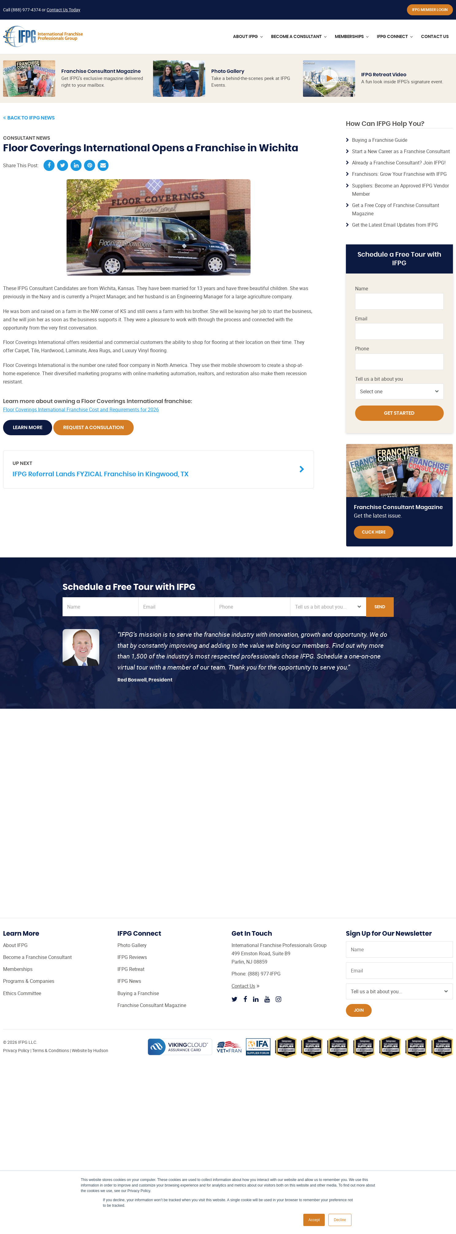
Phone (362, 349)
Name (361, 289)
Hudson (100, 1050)
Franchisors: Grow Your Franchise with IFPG (399, 174)
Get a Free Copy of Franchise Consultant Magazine (395, 209)
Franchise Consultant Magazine (101, 71)
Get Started (399, 413)
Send (379, 607)
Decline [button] (340, 1220)
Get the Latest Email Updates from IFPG (395, 224)
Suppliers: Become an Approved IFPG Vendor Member (400, 189)
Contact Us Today (63, 10)
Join (359, 1010)
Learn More (27, 427)
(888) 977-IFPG (264, 973)
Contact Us (245, 986)
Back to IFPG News (29, 117)
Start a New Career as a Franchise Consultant (401, 151)
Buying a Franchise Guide (379, 140)
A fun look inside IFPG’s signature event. (402, 81)
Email (361, 319)
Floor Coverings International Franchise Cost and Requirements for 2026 (81, 409)
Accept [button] (314, 1220)
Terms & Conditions (50, 1050)
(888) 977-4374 (26, 10)
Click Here (373, 532)
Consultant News (26, 138)
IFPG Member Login (430, 10)
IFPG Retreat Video (383, 74)
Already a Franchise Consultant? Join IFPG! (399, 162)
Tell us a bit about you (379, 379)
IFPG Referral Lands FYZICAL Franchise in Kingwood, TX (154, 468)
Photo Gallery (227, 71)
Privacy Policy (16, 1050)
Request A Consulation (93, 427)
